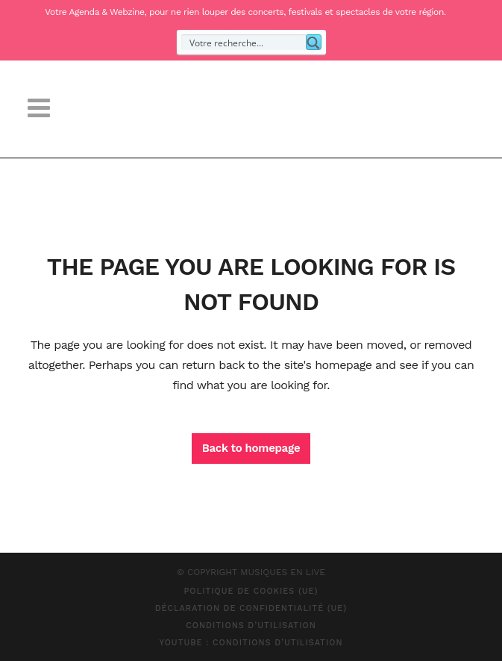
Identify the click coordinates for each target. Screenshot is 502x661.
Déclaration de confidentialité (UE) (251, 608)
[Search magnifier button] (313, 42)
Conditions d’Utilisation (251, 625)
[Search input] (244, 42)
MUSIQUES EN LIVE (282, 572)
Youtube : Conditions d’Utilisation (250, 643)
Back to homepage (251, 448)
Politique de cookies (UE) (250, 591)
